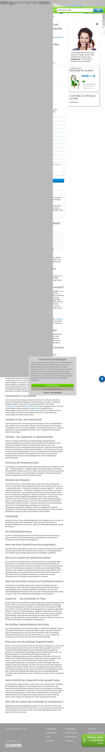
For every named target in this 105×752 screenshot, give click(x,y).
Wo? (53, 10)
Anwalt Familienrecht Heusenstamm (35, 79)
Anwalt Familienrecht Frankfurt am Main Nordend (38, 62)
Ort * (7, 138)
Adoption (46, 204)
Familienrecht (58, 37)
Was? (6, 10)
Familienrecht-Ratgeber (35, 193)
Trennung (58, 319)
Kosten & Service (72, 733)
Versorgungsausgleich (14, 206)
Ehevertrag (28, 204)
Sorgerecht (48, 202)
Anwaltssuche (9, 16)
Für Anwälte (96, 3)
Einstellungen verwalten (52, 389)
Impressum (92, 729)
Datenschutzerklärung (93, 733)
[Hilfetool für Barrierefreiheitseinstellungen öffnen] (102, 379)
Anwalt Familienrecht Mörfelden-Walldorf (36, 94)
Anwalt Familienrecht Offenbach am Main (42, 16)
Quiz (88, 3)
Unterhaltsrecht (30, 406)
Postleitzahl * (10, 131)
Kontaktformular (75, 59)
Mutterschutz (37, 204)
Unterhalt (20, 204)
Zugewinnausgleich (40, 355)
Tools (82, 3)
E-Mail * (8, 153)
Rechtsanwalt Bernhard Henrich (29, 48)
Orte (65, 3)
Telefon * (8, 146)
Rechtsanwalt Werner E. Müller (29, 84)
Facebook (69, 741)
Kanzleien (49, 741)
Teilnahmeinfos (71, 737)
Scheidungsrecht (38, 202)
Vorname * (9, 115)
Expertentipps (73, 3)
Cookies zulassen (52, 385)
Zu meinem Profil (24, 58)
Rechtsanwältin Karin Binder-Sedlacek (32, 67)
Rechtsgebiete (56, 3)
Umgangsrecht (11, 204)
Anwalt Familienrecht (22, 16)
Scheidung (9, 264)
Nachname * (9, 123)
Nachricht (9, 161)
